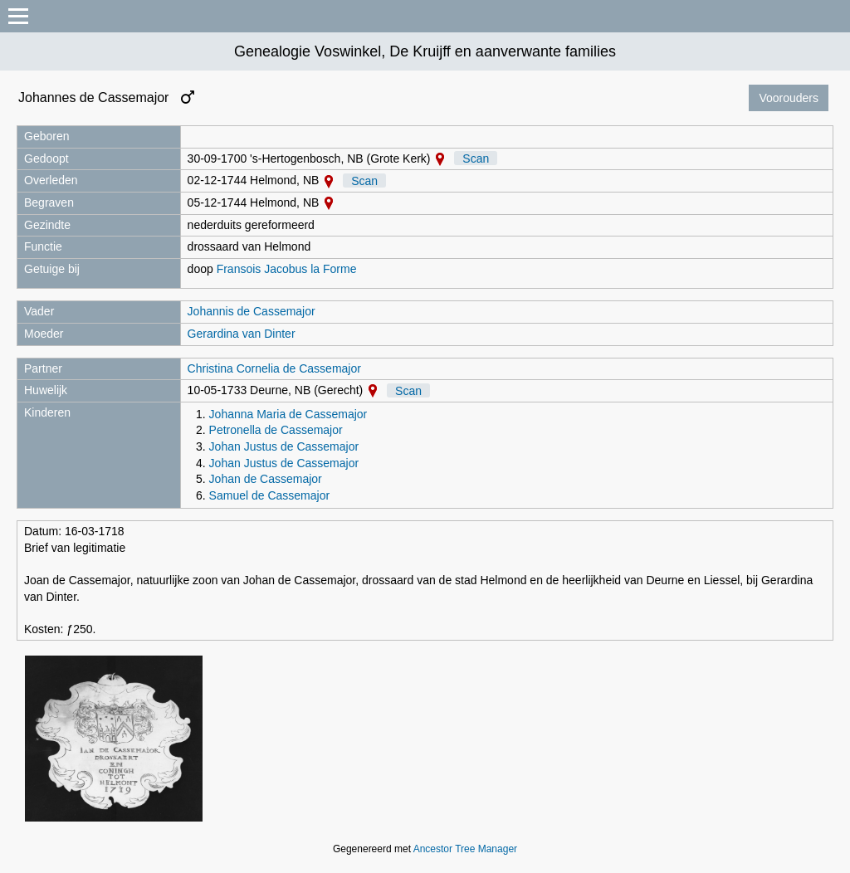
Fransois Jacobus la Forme (287, 269)
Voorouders (788, 98)
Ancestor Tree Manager (465, 849)
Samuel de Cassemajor (269, 495)
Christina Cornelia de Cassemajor (274, 368)
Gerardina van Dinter (242, 333)
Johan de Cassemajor (265, 478)
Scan (475, 158)
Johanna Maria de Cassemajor (288, 414)
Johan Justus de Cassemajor (284, 446)
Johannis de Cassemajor (251, 311)
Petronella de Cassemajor (276, 429)
